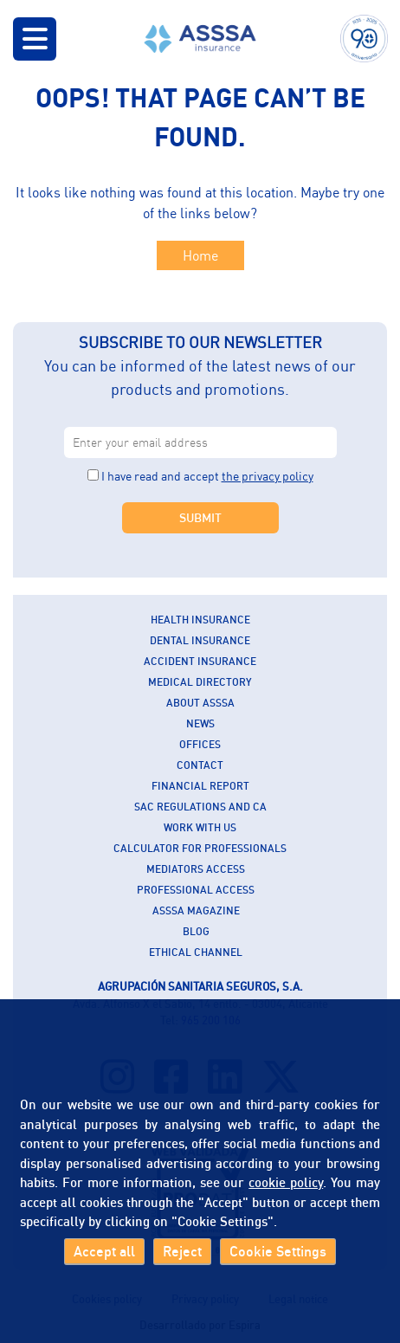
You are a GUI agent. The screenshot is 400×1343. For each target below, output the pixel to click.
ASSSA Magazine (196, 910)
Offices (200, 744)
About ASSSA (200, 702)
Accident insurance (200, 661)
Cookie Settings (277, 1251)
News (200, 723)
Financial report (200, 785)
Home (200, 255)
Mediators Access (195, 868)
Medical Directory (200, 681)
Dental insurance (200, 640)
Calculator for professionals (200, 848)
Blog (196, 931)
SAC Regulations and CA (200, 806)
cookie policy (285, 1182)
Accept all (104, 1251)
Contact (200, 765)
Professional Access (196, 889)
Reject (182, 1251)
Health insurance (200, 619)
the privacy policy (267, 475)
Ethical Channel (195, 952)
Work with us (200, 827)
